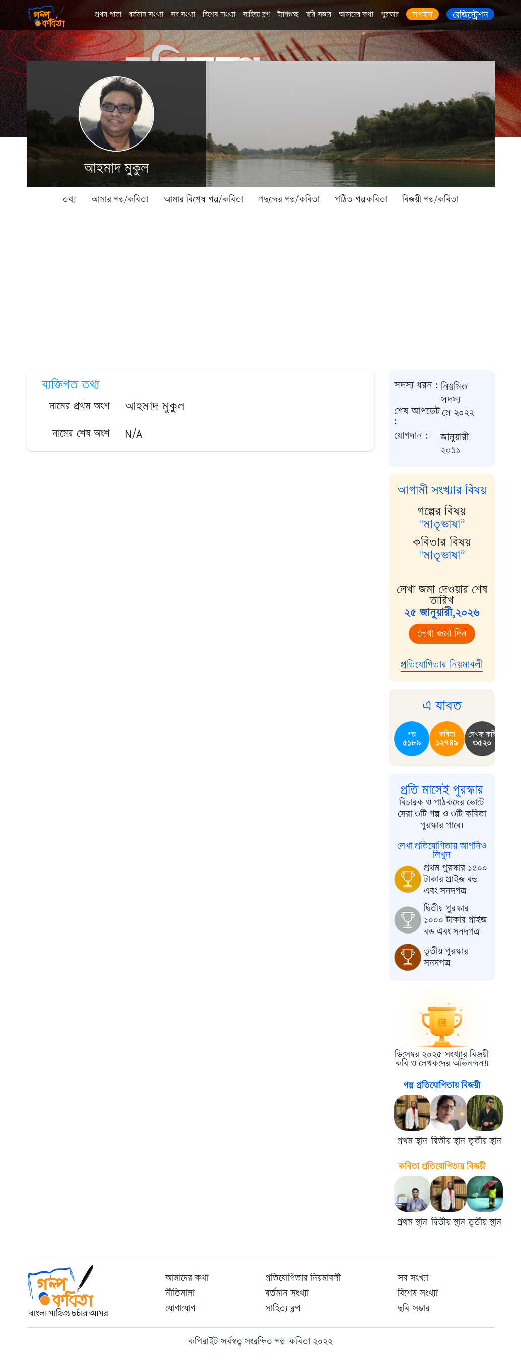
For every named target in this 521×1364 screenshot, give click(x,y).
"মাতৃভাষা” (442, 524)
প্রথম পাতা (108, 14)
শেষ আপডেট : (417, 416)
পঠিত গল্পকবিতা (361, 199)
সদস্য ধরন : (416, 385)
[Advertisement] (260, 287)
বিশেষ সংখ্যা (219, 14)
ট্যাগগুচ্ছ (288, 14)
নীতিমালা (180, 1293)
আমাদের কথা (356, 14)
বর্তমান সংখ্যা (146, 14)
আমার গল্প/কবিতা (119, 199)
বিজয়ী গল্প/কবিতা (430, 199)
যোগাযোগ (180, 1308)
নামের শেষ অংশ (81, 433)
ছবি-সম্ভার (318, 14)
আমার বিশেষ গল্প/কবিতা (203, 199)
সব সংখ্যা (183, 14)
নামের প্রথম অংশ (79, 406)
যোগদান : (411, 436)
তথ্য (69, 199)
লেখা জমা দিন (442, 633)
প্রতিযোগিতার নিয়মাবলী (442, 664)
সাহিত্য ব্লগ (256, 14)
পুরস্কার (390, 14)
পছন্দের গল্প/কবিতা (289, 199)
